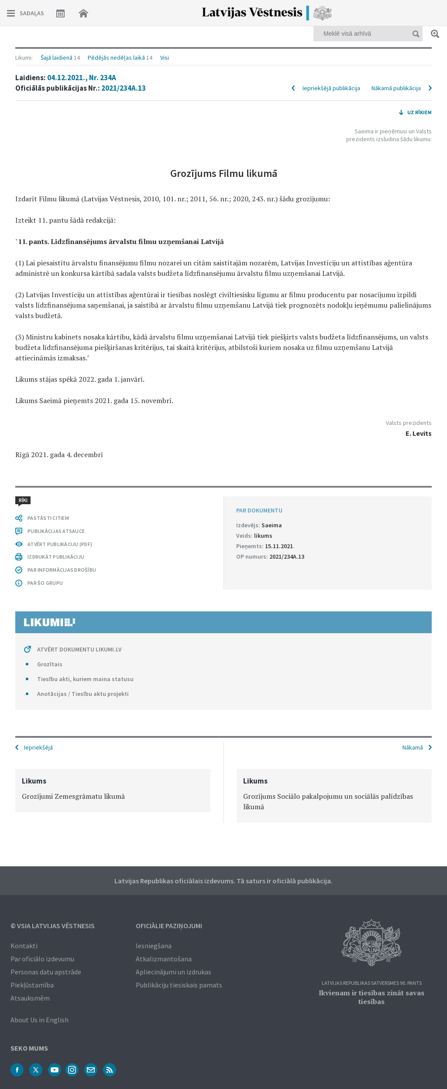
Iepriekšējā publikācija (331, 88)
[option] (112, 790)
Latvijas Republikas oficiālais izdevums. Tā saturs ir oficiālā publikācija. (223, 880)
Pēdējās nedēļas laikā (116, 57)
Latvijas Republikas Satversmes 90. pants (372, 983)
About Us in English (39, 1019)
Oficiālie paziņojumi (169, 925)
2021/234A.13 (123, 88)
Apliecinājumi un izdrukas (173, 971)
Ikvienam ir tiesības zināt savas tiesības (371, 997)
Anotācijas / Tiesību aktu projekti (83, 694)
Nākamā (412, 747)
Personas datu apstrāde (45, 971)
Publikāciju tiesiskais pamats (179, 984)
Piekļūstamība (32, 984)
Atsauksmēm (30, 998)
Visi (164, 57)
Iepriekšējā (38, 747)
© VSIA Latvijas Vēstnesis (52, 925)
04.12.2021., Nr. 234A (81, 77)
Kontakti (24, 945)
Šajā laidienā (56, 57)
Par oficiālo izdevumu (42, 958)
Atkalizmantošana (164, 958)
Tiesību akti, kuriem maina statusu (85, 679)
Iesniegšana (154, 945)
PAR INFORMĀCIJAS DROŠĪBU (62, 570)
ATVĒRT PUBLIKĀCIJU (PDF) (60, 544)
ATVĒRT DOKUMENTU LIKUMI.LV (79, 649)
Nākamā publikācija (396, 88)
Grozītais (49, 664)
